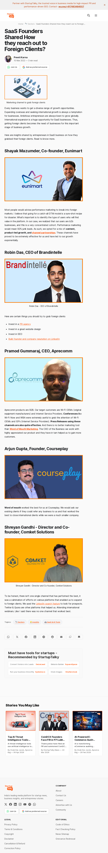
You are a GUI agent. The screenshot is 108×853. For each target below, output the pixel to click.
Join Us (12, 67)
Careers (59, 800)
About (58, 790)
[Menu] (96, 15)
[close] (104, 5)
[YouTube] (24, 804)
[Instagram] (20, 804)
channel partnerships (43, 232)
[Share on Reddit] (52, 637)
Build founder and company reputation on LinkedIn (34, 339)
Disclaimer (9, 839)
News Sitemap (62, 834)
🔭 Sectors (19, 622)
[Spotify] (29, 804)
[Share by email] (61, 637)
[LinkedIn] (15, 804)
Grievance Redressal (65, 839)
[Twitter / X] (5, 804)
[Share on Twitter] (17, 637)
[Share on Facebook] (26, 637)
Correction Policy (12, 848)
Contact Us (61, 795)
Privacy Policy (10, 824)
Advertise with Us (64, 805)
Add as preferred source (34, 67)
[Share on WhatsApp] (8, 637)
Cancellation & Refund (14, 843)
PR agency (25, 324)
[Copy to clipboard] (70, 637)
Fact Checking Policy (65, 829)
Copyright (9, 834)
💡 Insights (34, 622)
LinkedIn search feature (48, 603)
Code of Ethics (62, 824)
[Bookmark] (79, 637)
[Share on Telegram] (44, 637)
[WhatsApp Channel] (34, 804)
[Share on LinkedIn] (35, 637)
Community (61, 810)
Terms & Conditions (13, 829)
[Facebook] (10, 804)
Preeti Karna (21, 57)
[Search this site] (89, 15)
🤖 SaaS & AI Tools (52, 622)
